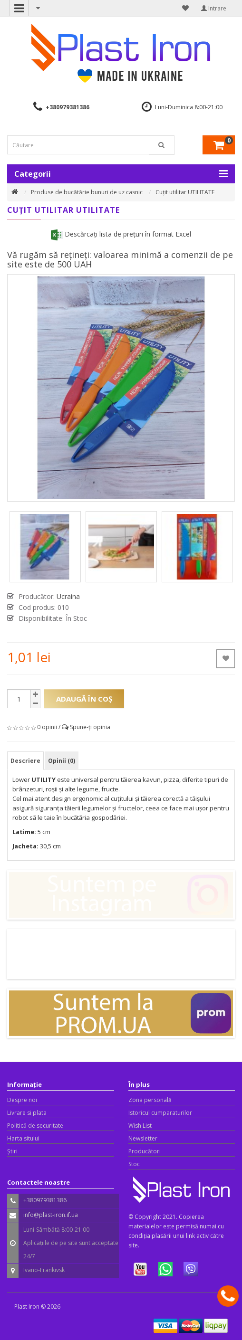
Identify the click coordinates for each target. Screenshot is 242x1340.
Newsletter (142, 1138)
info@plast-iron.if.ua (50, 1215)
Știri (12, 1151)
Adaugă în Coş (84, 698)
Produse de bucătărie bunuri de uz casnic (87, 192)
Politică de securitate (35, 1125)
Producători (144, 1151)
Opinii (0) (61, 761)
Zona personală (150, 1100)
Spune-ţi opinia (90, 727)
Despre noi (22, 1100)
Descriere (25, 761)
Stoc (134, 1164)
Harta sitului (23, 1138)
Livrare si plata (27, 1113)
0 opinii (47, 727)
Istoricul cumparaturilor (160, 1113)
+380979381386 (67, 107)
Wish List (140, 1125)
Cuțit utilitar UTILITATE (184, 192)
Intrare (213, 8)
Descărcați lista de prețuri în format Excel (121, 233)
